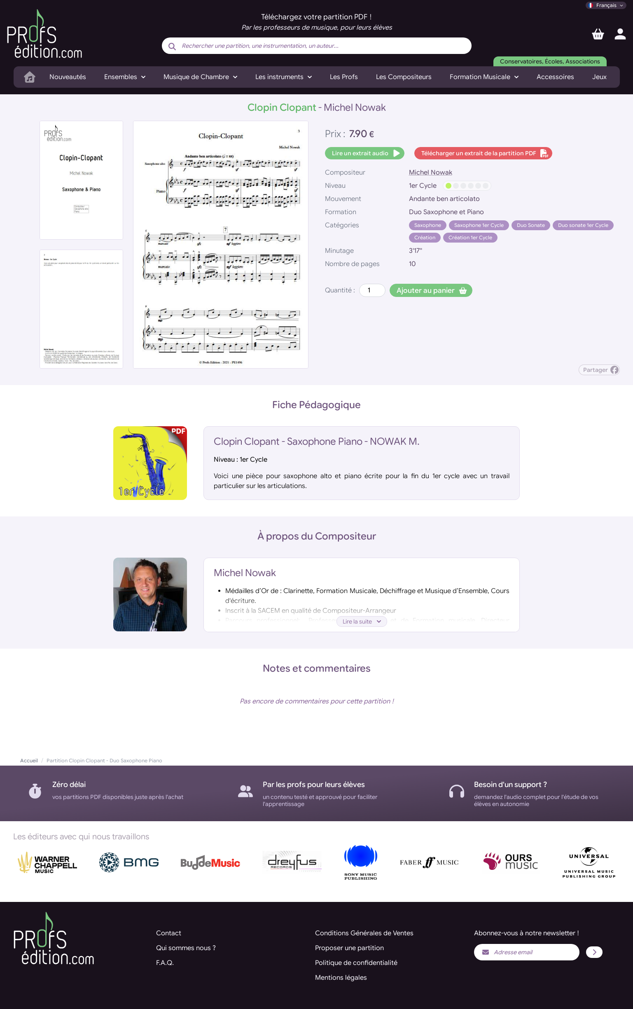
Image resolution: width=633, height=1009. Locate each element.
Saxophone (427, 225)
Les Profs (344, 77)
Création (424, 237)
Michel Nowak (430, 172)
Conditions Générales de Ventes (364, 933)
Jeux (599, 77)
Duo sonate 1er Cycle (583, 225)
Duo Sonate (531, 225)
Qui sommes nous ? (186, 948)
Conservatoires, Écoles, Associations (550, 61)
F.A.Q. (165, 963)
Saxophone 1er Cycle (479, 225)
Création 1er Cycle (470, 237)
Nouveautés (67, 77)
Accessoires (555, 77)
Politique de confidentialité (356, 963)
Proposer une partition (349, 948)
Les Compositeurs (404, 77)
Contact (168, 933)
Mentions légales (341, 978)
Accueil (29, 760)
